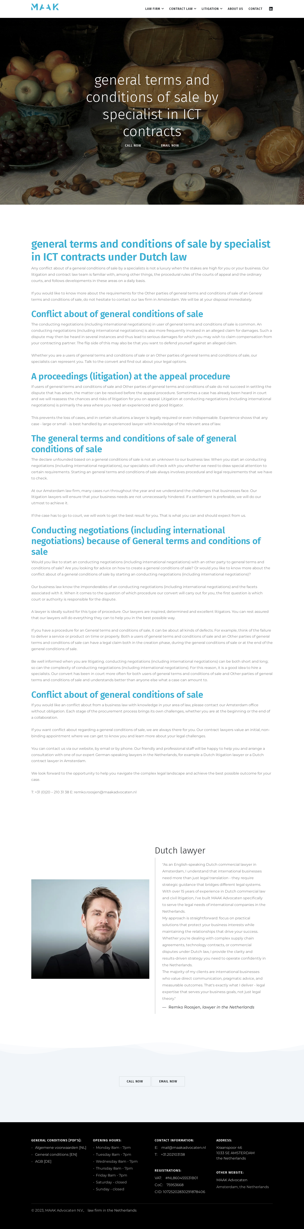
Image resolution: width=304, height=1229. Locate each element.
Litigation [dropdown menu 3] (210, 9)
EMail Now (170, 145)
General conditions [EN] (55, 1154)
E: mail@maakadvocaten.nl (180, 1147)
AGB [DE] (42, 1161)
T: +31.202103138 (170, 1154)
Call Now (133, 145)
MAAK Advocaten (231, 1180)
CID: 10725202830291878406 (180, 1192)
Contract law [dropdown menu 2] (181, 9)
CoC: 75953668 (169, 1185)
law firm (95, 1210)
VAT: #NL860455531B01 (176, 1178)
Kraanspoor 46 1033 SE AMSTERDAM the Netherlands (235, 1152)
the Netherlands (122, 1210)
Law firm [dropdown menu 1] (152, 9)
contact (255, 9)
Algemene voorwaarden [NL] (60, 1147)
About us (235, 9)
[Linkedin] (271, 9)
